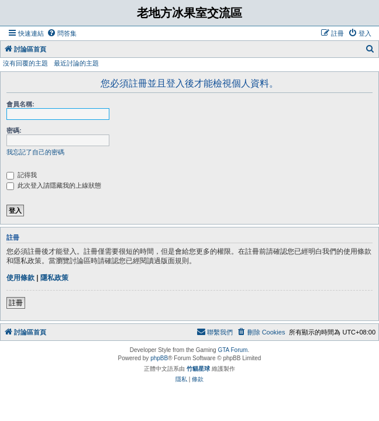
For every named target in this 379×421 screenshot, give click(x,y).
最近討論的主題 (76, 63)
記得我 (21, 174)
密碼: (14, 130)
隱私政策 (54, 278)
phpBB (159, 358)
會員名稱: (20, 104)
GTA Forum (232, 350)
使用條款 (20, 278)
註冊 (16, 303)
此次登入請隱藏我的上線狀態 (53, 185)
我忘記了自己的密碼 (35, 152)
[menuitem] (62, 33)
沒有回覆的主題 (25, 63)
